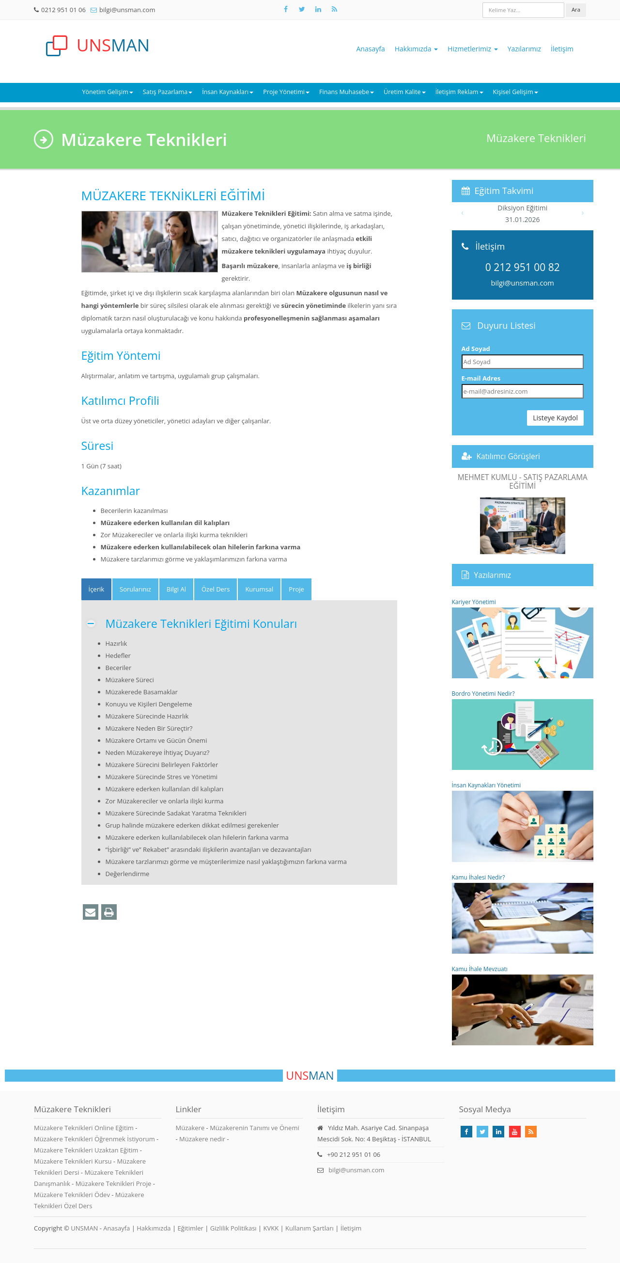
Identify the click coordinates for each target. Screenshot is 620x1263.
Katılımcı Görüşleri (509, 456)
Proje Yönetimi (286, 92)
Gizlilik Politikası (233, 1228)
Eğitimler (190, 1228)
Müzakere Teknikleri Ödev (72, 1194)
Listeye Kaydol (555, 417)
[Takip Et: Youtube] (515, 1131)
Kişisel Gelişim (515, 92)
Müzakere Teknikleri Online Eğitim (84, 1127)
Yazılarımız (524, 48)
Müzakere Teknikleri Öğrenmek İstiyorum (95, 1139)
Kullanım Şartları (309, 1228)
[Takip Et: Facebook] (286, 9)
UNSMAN (84, 1228)
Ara (576, 9)
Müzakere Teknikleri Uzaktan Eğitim (87, 1150)
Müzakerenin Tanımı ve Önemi (254, 1127)
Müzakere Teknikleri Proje (114, 1183)
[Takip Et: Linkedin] (498, 1131)
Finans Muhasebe (346, 92)
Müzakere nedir (202, 1139)
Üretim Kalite (405, 92)
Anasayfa (370, 48)
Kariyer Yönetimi (523, 638)
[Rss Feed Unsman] (334, 9)
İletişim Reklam (459, 92)
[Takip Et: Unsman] (318, 9)
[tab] (96, 589)
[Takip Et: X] (302, 9)
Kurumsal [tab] (259, 589)
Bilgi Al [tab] (176, 589)
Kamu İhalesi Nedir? (523, 913)
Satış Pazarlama (167, 92)
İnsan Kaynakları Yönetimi (523, 821)
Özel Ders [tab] (216, 589)
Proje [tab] (296, 589)
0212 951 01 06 (63, 9)
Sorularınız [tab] (135, 589)
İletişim (562, 48)
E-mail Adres (481, 378)
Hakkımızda (416, 48)
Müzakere (190, 1127)
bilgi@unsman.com (127, 9)
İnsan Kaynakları (227, 92)
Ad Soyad (476, 348)
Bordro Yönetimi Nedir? (523, 729)
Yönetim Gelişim (107, 92)
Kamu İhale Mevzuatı (523, 1005)
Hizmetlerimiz (473, 48)
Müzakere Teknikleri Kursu (73, 1161)
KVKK (271, 1228)
